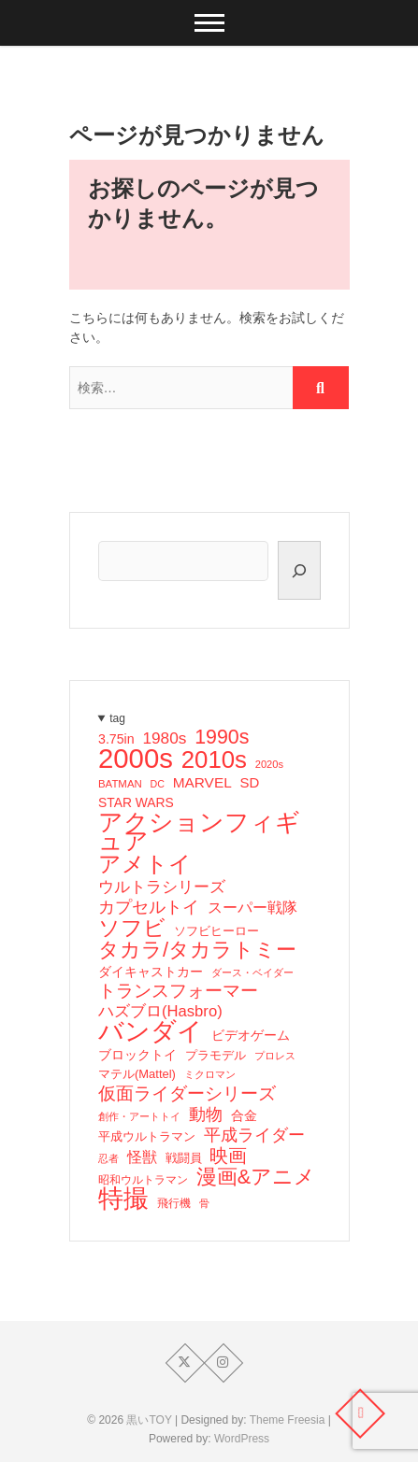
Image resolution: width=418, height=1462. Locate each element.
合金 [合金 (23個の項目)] (243, 1115)
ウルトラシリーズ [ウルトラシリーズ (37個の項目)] (161, 886)
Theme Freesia (287, 1420)
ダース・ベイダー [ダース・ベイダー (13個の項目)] (251, 972)
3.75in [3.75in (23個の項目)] (116, 738)
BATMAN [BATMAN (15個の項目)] (120, 783)
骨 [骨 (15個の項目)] (203, 1203)
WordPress (241, 1438)
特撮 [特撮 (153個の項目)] (123, 1198)
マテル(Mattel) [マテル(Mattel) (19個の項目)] (137, 1074)
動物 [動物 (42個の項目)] (205, 1114)
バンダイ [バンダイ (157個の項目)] (150, 1031)
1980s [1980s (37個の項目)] (164, 738)
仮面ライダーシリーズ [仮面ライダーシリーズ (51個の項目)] (187, 1093)
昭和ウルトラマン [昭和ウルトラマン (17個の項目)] (143, 1179)
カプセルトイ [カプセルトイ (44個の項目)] (148, 907)
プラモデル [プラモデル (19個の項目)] (214, 1055)
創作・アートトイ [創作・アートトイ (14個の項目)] (139, 1116)
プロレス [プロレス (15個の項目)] (274, 1055)
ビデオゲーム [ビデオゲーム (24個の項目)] (249, 1035)
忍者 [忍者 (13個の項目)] (108, 1158)
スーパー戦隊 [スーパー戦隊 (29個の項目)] (251, 908)
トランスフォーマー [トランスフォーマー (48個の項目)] (178, 991)
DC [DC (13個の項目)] (157, 783)
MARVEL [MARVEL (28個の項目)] (201, 782)
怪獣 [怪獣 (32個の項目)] (141, 1156)
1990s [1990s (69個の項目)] (222, 737)
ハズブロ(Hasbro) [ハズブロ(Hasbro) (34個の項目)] (160, 1011)
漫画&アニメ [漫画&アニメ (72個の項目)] (254, 1177)
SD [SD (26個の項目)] (249, 782)
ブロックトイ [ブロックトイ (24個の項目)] (137, 1054)
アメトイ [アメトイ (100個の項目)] (145, 864)
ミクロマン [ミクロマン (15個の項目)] (209, 1074)
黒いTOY (148, 1420)
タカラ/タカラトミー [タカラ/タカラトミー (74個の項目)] (197, 950)
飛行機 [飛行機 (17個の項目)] (173, 1203)
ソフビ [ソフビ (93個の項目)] (132, 927)
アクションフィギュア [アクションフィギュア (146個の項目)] (199, 831)
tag (117, 718)
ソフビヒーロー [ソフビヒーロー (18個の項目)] (215, 931)
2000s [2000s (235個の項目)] (135, 758)
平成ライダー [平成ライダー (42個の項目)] (253, 1135)
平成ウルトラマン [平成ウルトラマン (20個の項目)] (146, 1136)
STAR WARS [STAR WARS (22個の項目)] (136, 802)
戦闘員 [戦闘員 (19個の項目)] (183, 1158)
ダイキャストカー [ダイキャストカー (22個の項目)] (150, 971)
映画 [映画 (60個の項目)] (228, 1155)
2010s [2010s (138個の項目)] (213, 759)
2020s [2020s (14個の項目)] (268, 764)
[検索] (299, 570)
